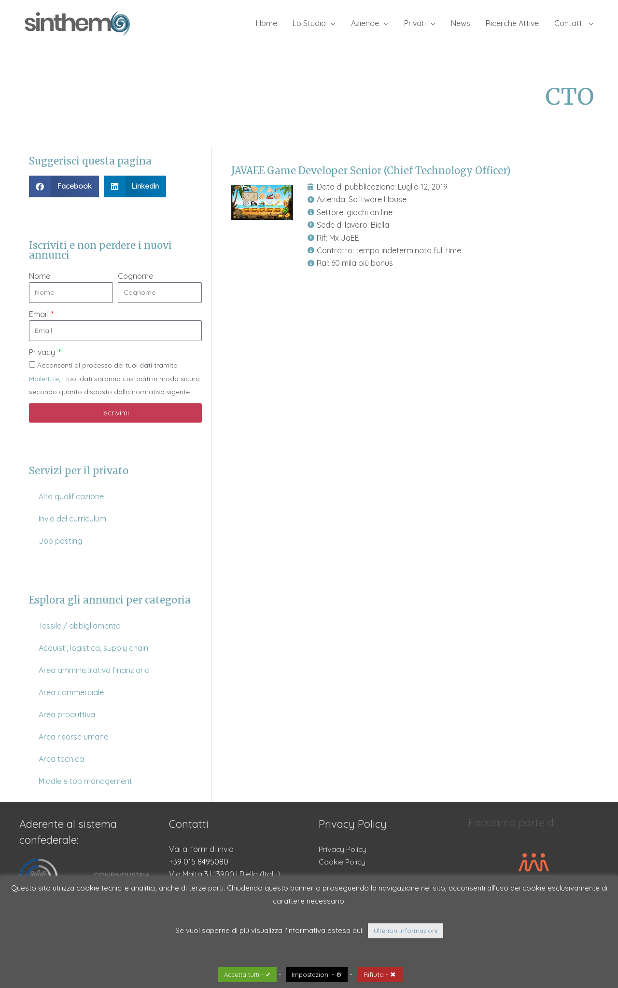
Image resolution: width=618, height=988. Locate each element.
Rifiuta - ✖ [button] (380, 974)
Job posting (60, 541)
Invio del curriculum (72, 518)
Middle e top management (85, 781)
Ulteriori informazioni (405, 930)
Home (266, 23)
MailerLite (44, 378)
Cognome (135, 276)
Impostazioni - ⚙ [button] (317, 974)
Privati (415, 23)
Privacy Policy (343, 849)
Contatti (569, 23)
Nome (39, 276)
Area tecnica (61, 759)
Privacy (43, 352)
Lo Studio (309, 23)
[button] (64, 186)
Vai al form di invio (201, 849)
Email (39, 314)
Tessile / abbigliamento (80, 626)
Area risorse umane (73, 736)
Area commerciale (71, 692)
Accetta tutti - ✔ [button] (247, 974)
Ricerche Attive (512, 23)
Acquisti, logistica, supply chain (93, 648)
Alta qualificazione (71, 496)
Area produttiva (67, 714)
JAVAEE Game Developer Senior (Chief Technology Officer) (371, 171)
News (460, 23)
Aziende (365, 23)
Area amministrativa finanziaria (94, 670)
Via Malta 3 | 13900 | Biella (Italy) (225, 874)
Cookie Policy (342, 861)
